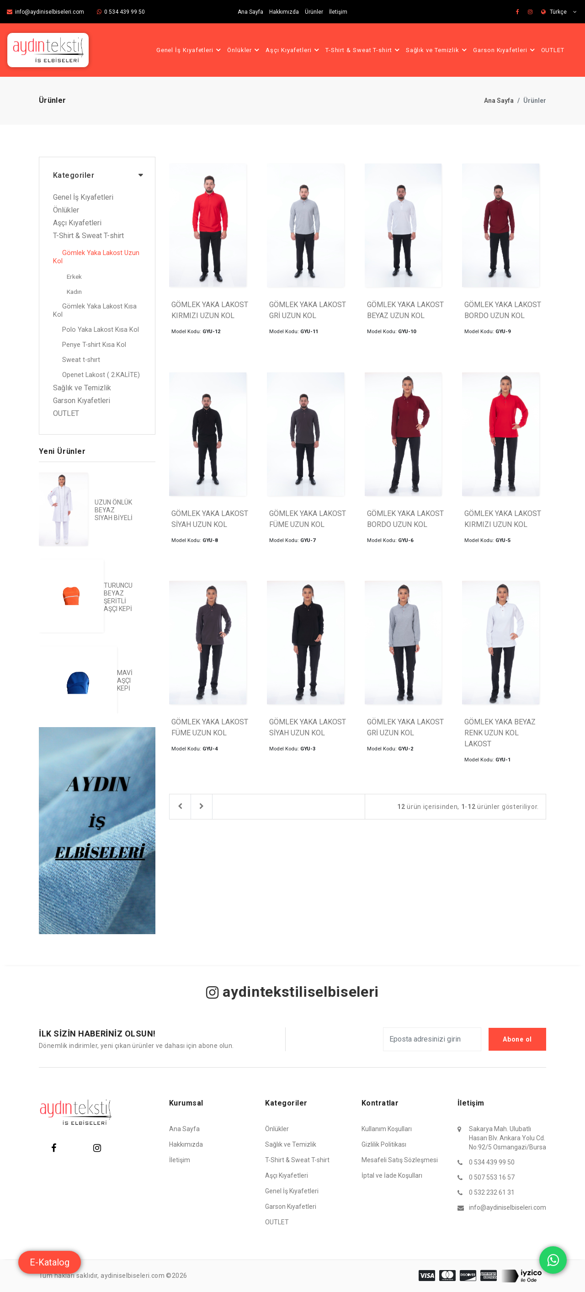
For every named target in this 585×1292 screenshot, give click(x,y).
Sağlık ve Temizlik (437, 50)
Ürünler (314, 12)
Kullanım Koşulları (387, 1128)
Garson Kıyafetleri (505, 50)
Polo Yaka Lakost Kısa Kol (100, 330)
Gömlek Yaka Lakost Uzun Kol (96, 257)
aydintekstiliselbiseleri (292, 991)
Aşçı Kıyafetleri (294, 50)
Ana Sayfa (250, 12)
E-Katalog (49, 1262)
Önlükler (244, 50)
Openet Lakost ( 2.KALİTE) (101, 375)
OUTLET (552, 50)
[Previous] (180, 806)
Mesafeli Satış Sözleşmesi (400, 1160)
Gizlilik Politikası (384, 1144)
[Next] (202, 806)
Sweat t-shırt (81, 360)
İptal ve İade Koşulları (392, 1175)
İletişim (338, 12)
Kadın (74, 291)
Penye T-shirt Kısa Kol (94, 345)
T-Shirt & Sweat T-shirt (363, 50)
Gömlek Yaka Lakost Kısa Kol (95, 311)
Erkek (74, 276)
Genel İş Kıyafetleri (189, 50)
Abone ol (517, 1039)
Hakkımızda (284, 12)
